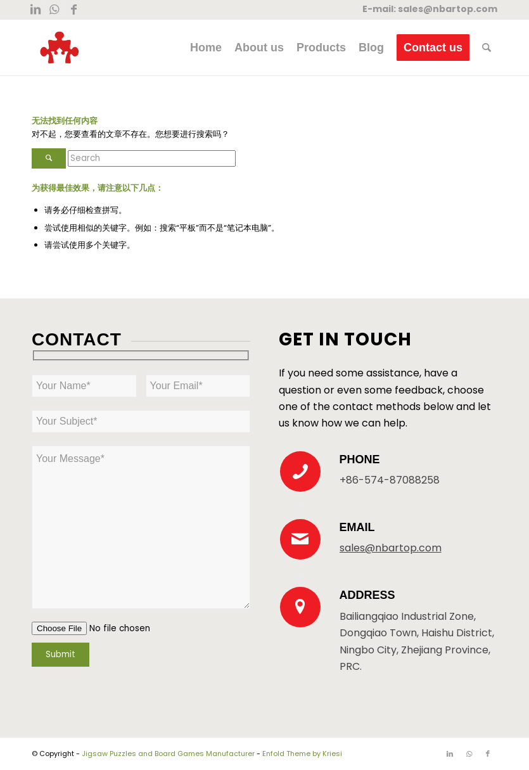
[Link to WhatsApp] (54, 9)
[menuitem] (206, 47)
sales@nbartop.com (447, 9)
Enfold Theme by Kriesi (302, 753)
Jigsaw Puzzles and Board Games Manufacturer (168, 753)
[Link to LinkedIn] (35, 9)
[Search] (486, 47)
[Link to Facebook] (73, 9)
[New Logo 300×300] (59, 47)
